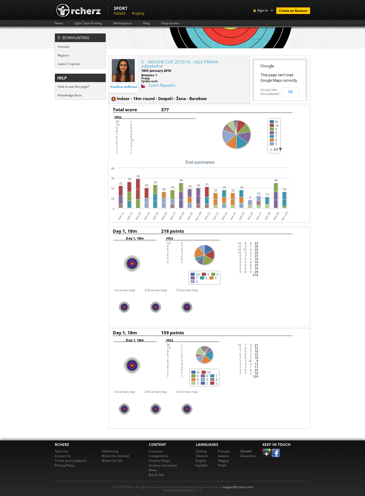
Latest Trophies (69, 64)
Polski (222, 465)
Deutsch (202, 456)
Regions (63, 55)
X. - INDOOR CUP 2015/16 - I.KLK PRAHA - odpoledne (180, 64)
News (59, 23)
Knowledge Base (70, 95)
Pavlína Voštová (123, 87)
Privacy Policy (64, 465)
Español (201, 465)
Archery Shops (159, 460)
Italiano (223, 456)
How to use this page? (73, 86)
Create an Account (293, 10)
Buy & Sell (156, 474)
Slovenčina (248, 456)
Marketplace (122, 23)
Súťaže (120, 13)
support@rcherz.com (237, 487)
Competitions (158, 456)
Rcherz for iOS (112, 460)
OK (290, 92)
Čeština (201, 451)
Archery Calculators (163, 465)
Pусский (246, 451)
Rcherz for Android (115, 456)
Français (224, 451)
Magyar (223, 460)
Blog (146, 23)
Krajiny (138, 13)
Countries (156, 451)
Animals (63, 46)
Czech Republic (162, 85)
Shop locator (170, 23)
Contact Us (63, 456)
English (201, 460)
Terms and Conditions (71, 460)
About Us (61, 451)
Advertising (110, 451)
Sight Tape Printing (88, 23)
